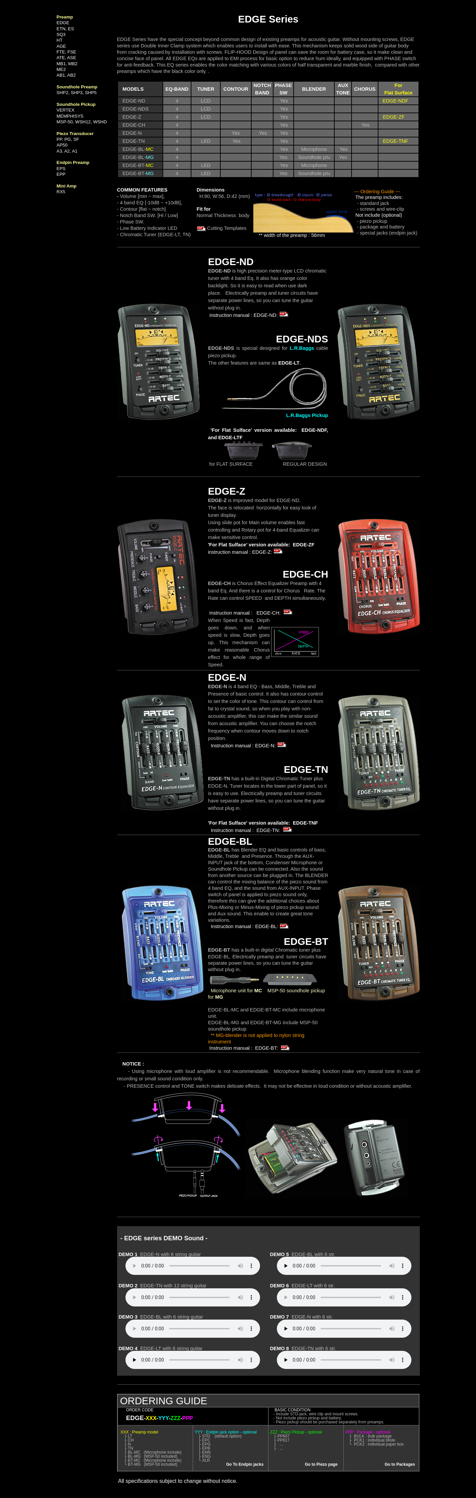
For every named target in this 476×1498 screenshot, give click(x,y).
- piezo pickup (372, 221)
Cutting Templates (222, 228)
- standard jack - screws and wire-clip (379, 206)
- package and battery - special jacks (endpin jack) (385, 230)
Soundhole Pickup (228, 869)
